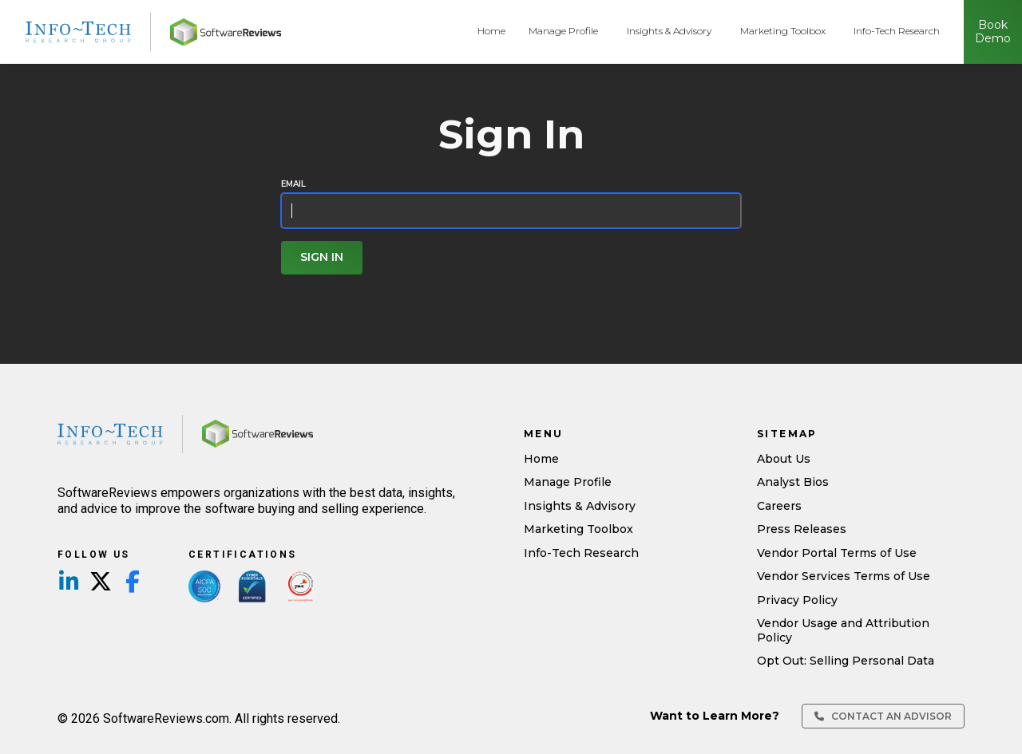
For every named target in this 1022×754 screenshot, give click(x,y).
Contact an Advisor (883, 716)
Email (293, 184)
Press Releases (801, 529)
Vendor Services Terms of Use (843, 576)
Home (491, 31)
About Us (783, 459)
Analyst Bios (793, 482)
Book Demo (993, 32)
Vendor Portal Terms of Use (837, 553)
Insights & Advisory (669, 31)
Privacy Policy (797, 600)
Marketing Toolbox (783, 31)
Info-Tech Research (897, 31)
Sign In (321, 257)
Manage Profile (563, 31)
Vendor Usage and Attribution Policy (843, 630)
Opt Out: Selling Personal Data (845, 660)
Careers (779, 506)
